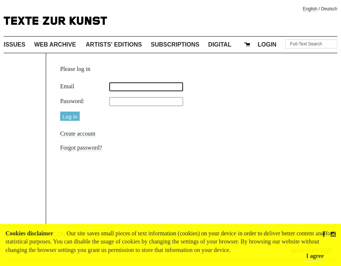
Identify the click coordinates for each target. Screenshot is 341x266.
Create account (78, 133)
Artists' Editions (114, 44)
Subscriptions (175, 44)
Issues (14, 44)
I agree (315, 256)
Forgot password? (81, 147)
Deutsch (329, 8)
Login (267, 44)
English (310, 8)
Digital (219, 44)
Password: (72, 101)
